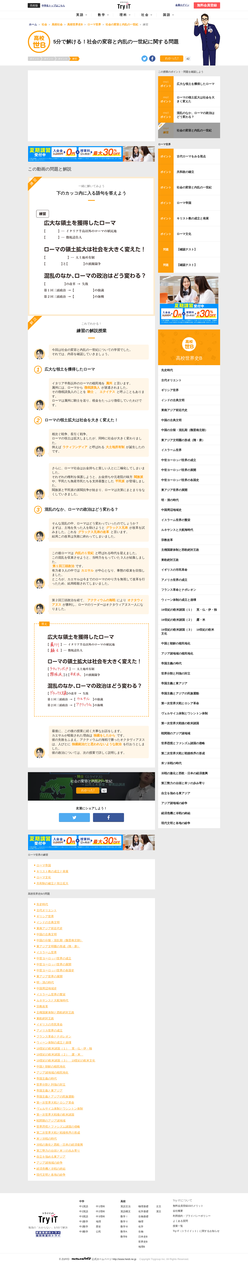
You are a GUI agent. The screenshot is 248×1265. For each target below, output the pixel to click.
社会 (145, 14)
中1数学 (83, 1221)
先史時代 (42, 904)
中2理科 (100, 1211)
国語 (167, 14)
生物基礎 (143, 1216)
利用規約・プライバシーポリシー (192, 1215)
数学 (102, 14)
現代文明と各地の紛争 (50, 1174)
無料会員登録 (207, 5)
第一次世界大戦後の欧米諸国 (55, 1114)
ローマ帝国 (43, 865)
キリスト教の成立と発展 (52, 871)
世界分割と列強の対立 (50, 1084)
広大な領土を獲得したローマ (195, 83)
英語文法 (126, 1206)
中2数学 (83, 1226)
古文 (158, 1206)
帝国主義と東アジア (49, 1090)
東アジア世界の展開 (49, 976)
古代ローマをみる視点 (191, 156)
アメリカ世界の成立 (49, 1030)
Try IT (124, 5)
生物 (140, 1231)
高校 (123, 1201)
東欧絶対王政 (45, 1018)
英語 (80, 14)
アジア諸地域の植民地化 (52, 1072)
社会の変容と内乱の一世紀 (194, 130)
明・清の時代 (45, 982)
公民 (98, 1231)
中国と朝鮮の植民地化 (50, 1066)
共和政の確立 (185, 171)
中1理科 (100, 1206)
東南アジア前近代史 (49, 928)
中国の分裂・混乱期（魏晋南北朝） (59, 940)
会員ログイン (182, 5)
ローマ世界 (164, 144)
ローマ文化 (43, 877)
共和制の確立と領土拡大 (52, 883)
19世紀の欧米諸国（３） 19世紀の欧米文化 (65, 1060)
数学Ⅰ (124, 1216)
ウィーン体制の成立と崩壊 (53, 1042)
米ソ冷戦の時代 (46, 1138)
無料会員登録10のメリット (188, 1205)
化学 (140, 1226)
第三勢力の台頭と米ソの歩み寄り (58, 1150)
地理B (141, 1246)
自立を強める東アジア (50, 1156)
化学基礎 (143, 1211)
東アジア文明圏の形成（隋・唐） (58, 946)
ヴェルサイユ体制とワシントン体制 (59, 1108)
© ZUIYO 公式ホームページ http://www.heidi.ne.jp (97, 1259)
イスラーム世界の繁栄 (50, 994)
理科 (123, 14)
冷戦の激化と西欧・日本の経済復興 (59, 1144)
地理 (98, 1221)
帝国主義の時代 (46, 1078)
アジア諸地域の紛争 (49, 1162)
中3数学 (83, 1231)
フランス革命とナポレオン (53, 1036)
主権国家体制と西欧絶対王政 (55, 1012)
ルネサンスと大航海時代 (52, 1000)
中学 (81, 1201)
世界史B (143, 1241)
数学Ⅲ (124, 1226)
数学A (124, 1231)
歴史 (98, 1226)
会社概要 (178, 1210)
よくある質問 (180, 1220)
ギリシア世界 (45, 916)
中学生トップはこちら (53, 5)
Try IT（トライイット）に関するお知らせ (196, 1231)
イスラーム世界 (46, 952)
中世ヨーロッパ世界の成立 (53, 958)
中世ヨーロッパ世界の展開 (53, 964)
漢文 (158, 1211)
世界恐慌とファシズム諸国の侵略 (58, 1126)
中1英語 (83, 1206)
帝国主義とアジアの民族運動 (55, 1096)
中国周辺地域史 (46, 988)
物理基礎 (143, 1206)
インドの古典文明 (48, 922)
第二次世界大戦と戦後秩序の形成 (58, 1132)
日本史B (143, 1236)
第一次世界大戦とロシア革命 (55, 1102)
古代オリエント (46, 910)
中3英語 (83, 1216)
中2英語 (83, 1211)
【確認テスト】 (187, 249)
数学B (124, 1236)
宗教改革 (42, 1006)
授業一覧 (178, 1225)
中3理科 (100, 1216)
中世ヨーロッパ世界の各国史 (55, 970)
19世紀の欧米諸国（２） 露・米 (59, 1054)
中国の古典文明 (46, 934)
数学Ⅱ (124, 1221)
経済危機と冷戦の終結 (50, 1168)
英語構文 (126, 1211)
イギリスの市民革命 (49, 1024)
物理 (140, 1221)
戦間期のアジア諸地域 (50, 1120)
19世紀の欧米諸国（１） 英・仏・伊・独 (64, 1048)
